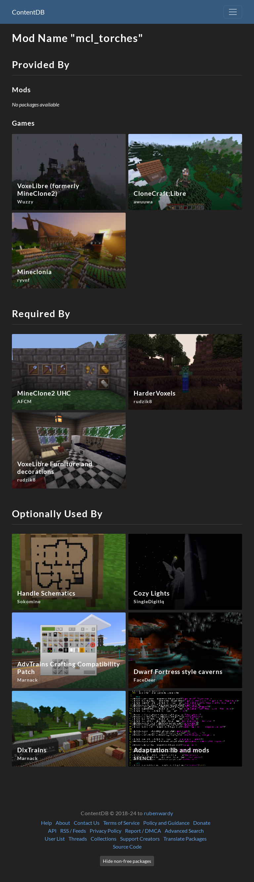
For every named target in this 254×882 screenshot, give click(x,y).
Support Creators (140, 838)
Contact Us (87, 822)
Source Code (127, 846)
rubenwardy (158, 813)
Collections (103, 838)
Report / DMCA (143, 830)
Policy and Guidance (166, 822)
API (52, 830)
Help (46, 822)
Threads (77, 838)
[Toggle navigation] (233, 12)
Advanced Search (184, 830)
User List (55, 838)
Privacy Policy (105, 830)
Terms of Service (121, 822)
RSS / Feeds (73, 830)
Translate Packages (185, 838)
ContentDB (28, 12)
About (63, 822)
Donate (201, 822)
